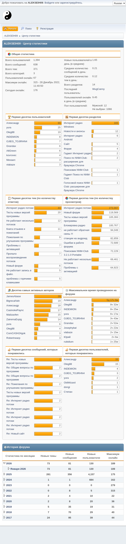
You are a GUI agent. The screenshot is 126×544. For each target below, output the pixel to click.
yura (8, 127)
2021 (9, 495)
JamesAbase (13, 296)
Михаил (10, 160)
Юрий (67, 337)
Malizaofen (12, 314)
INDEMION (12, 136)
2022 (9, 490)
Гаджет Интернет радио (78, 153)
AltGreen (11, 150)
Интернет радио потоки (19, 208)
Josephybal (70, 327)
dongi (67, 387)
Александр (12, 123)
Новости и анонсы (74, 131)
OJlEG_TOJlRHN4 (16, 141)
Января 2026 (18, 468)
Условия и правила (106, 540)
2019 (9, 506)
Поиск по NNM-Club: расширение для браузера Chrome (75, 161)
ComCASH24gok (15, 333)
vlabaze (10, 164)
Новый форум (14, 265)
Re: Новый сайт (15, 433)
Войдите (49, 2)
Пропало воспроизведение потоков (16, 257)
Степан (68, 391)
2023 (9, 485)
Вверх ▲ (121, 540)
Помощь (91, 540)
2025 (9, 474)
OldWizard (70, 382)
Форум (68, 148)
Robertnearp (13, 338)
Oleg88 (10, 132)
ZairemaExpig (14, 319)
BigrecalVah (13, 300)
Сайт (67, 144)
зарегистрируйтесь (71, 2)
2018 (9, 512)
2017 (9, 517)
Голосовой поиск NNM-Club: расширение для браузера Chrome (77, 186)
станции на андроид (75, 238)
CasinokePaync (15, 310)
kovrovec (11, 155)
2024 (9, 479)
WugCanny (98, 89)
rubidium (69, 341)
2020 (9, 501)
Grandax (11, 146)
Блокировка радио (74, 225)
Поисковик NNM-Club (76, 169)
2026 (9, 463)
